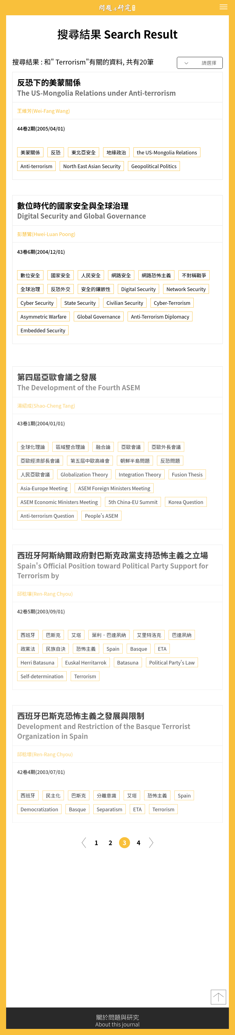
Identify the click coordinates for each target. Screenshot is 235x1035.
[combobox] (199, 63)
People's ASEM (101, 535)
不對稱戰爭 (194, 278)
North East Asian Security (92, 168)
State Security (80, 305)
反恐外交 (60, 291)
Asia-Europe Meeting (44, 508)
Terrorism (85, 696)
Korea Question (185, 521)
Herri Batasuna (37, 682)
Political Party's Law (172, 682)
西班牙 (28, 654)
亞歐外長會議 (166, 466)
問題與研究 (117, 7)
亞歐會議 (131, 466)
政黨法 (28, 668)
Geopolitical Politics (154, 168)
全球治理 (30, 291)
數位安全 (30, 278)
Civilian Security (124, 305)
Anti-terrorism (36, 168)
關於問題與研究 (117, 1021)
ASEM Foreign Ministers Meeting (114, 508)
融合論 (103, 466)
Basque (138, 668)
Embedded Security (43, 333)
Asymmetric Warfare (43, 319)
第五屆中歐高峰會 (90, 480)
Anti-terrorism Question (47, 535)
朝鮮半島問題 (135, 480)
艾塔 (76, 654)
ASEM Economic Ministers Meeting (59, 521)
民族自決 (55, 668)
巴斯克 (53, 654)
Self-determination (42, 696)
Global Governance (98, 319)
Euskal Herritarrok (85, 682)
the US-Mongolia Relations (167, 154)
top (218, 1000)
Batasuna (128, 682)
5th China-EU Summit (133, 521)
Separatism (109, 829)
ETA (162, 668)
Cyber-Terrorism (172, 305)
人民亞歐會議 (35, 494)
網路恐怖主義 (156, 278)
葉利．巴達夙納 (109, 654)
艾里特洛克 (149, 654)
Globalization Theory (84, 494)
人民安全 (91, 278)
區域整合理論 (70, 466)
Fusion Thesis (187, 494)
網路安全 (121, 278)
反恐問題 (170, 480)
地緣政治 (116, 154)
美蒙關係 (30, 154)
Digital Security (138, 291)
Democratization (39, 829)
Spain (112, 668)
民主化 (53, 815)
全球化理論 (33, 466)
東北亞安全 (83, 154)
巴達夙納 (182, 654)
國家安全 (60, 278)
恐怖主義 (86, 668)
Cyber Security (37, 305)
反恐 (56, 154)
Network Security (186, 291)
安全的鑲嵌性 (95, 291)
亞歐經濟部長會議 (40, 480)
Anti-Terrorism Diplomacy (160, 319)
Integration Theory (140, 494)
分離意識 (106, 815)
